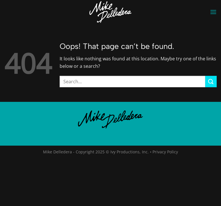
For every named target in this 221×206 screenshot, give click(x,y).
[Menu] (213, 12)
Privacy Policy (165, 151)
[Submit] (211, 81)
